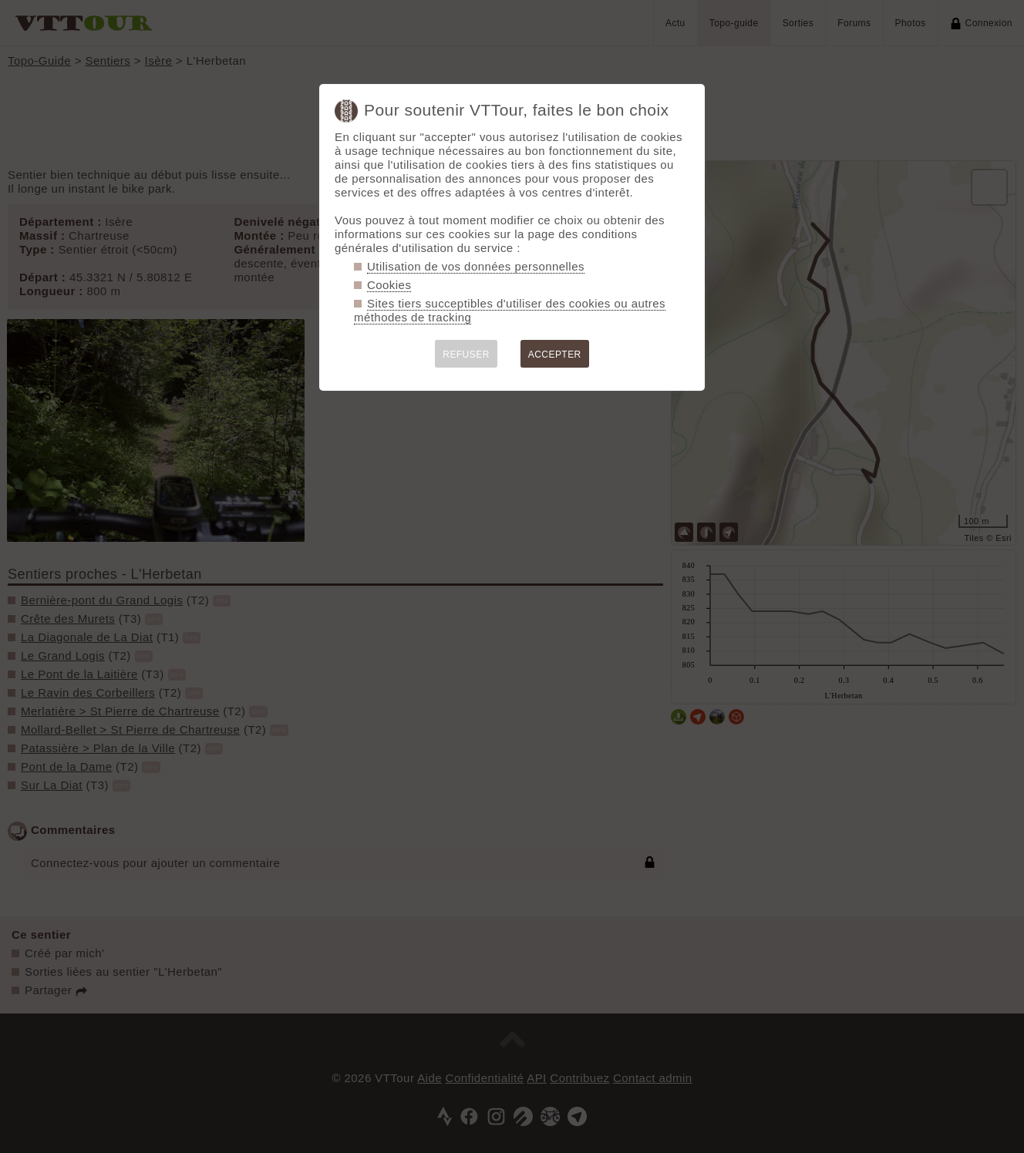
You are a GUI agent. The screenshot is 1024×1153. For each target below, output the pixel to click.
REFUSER (466, 354)
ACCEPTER (554, 354)
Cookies (389, 284)
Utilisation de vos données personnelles (475, 266)
